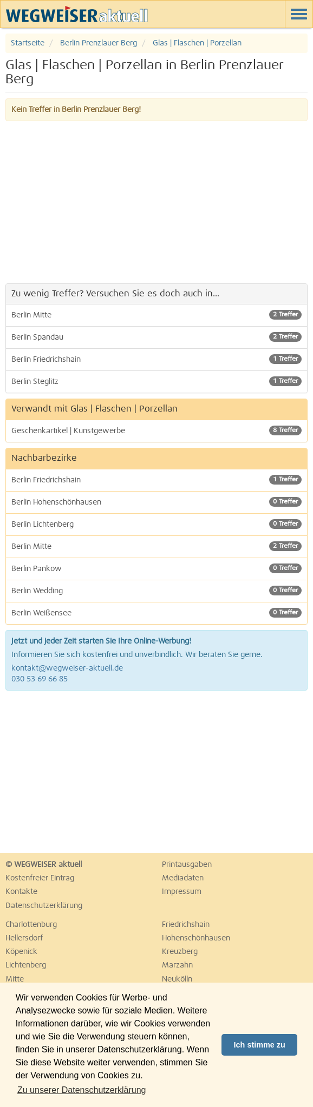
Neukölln (177, 979)
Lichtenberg (25, 965)
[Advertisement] (156, 202)
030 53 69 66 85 (39, 679)
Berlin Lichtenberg (156, 524)
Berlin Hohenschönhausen (156, 502)
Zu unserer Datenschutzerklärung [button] (81, 1090)
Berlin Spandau (156, 337)
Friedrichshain (186, 925)
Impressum (181, 892)
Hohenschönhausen (196, 938)
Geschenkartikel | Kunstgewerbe (156, 430)
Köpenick (21, 952)
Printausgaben (187, 865)
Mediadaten (183, 878)
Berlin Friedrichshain (156, 359)
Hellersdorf (24, 938)
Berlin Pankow (156, 568)
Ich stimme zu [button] (259, 1044)
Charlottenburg (31, 925)
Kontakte (21, 892)
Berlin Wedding (156, 590)
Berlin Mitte (156, 315)
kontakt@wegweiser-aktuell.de (67, 668)
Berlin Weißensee (156, 613)
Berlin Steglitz (156, 381)
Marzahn (177, 965)
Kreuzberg (180, 952)
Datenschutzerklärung (43, 906)
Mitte (14, 979)
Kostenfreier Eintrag (39, 878)
